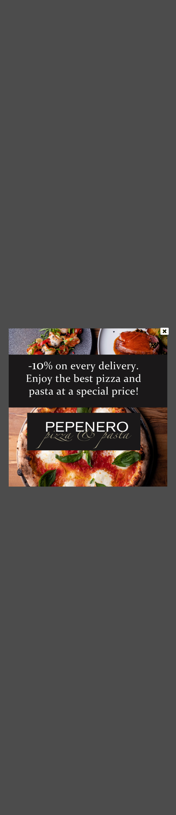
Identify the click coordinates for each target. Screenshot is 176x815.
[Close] (164, 331)
